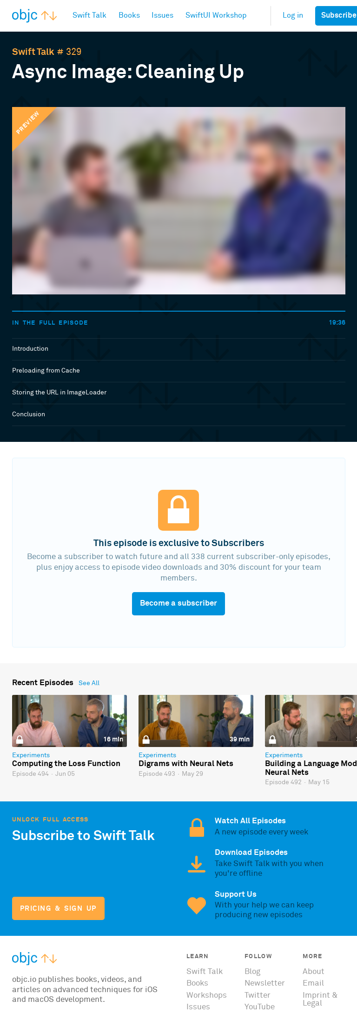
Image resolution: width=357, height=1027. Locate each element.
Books (197, 983)
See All (89, 683)
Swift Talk (33, 52)
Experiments (31, 755)
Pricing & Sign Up (58, 908)
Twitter (258, 996)
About (313, 972)
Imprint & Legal (320, 999)
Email (313, 983)
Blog (252, 972)
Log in (293, 16)
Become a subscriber (178, 603)
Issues (198, 1007)
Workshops (206, 996)
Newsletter (265, 983)
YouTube (260, 1007)
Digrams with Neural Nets (186, 764)
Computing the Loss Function (66, 764)
